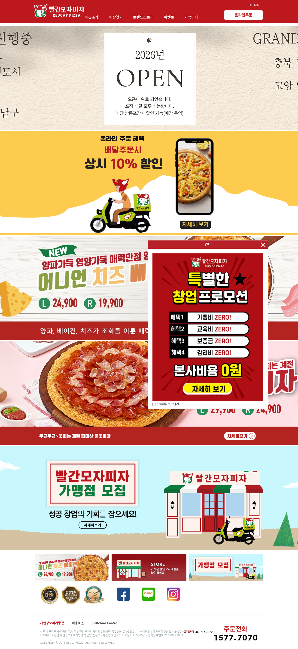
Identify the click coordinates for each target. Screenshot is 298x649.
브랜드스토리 (151, 15)
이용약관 (78, 620)
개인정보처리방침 (52, 620)
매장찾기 (124, 15)
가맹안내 (200, 15)
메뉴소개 (100, 15)
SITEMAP (254, 5)
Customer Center (104, 620)
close (263, 244)
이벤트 (177, 15)
